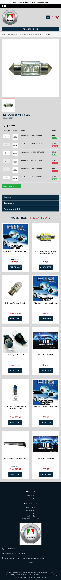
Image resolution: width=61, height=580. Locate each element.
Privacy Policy (30, 510)
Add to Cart (15, 267)
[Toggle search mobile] (52, 17)
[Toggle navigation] (48, 17)
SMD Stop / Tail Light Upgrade (15, 303)
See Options (15, 319)
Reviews (12, 209)
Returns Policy (31, 513)
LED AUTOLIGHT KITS (46, 355)
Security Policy (30, 516)
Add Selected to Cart (11, 186)
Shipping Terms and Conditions (30, 519)
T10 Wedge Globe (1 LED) (15, 355)
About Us (30, 496)
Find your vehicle (30, 29)
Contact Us (30, 498)
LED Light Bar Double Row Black (15, 458)
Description (8, 197)
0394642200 (10, 549)
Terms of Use (30, 508)
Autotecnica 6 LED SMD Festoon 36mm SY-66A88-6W (46, 252)
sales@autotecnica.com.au (15, 553)
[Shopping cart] (56, 17)
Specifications (9, 203)
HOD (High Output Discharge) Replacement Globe (15, 407)
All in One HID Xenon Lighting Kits (15, 251)
